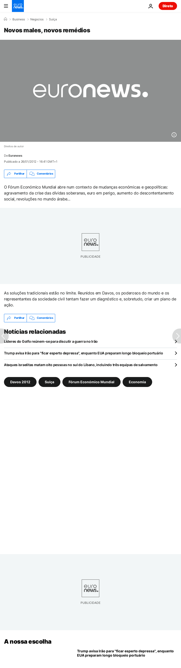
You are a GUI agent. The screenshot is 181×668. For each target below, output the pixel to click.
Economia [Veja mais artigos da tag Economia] (137, 382)
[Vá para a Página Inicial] (18, 6)
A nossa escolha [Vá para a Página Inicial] (27, 641)
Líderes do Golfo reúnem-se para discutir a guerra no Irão (51, 341)
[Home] (5, 19)
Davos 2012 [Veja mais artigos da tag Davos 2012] (20, 382)
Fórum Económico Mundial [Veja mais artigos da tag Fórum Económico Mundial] (91, 382)
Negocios (37, 19)
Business (18, 19)
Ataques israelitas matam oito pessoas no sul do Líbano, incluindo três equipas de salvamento (80, 365)
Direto (168, 6)
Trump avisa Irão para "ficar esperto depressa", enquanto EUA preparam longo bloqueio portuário (83, 353)
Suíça (53, 19)
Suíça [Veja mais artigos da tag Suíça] (49, 382)
